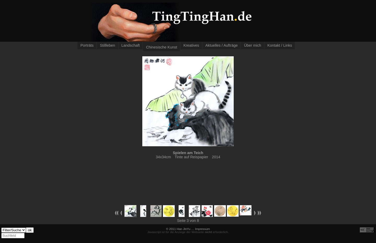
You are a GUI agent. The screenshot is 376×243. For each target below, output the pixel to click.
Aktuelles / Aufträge (221, 45)
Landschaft (130, 45)
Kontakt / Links (279, 45)
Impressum (202, 228)
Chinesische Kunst (161, 47)
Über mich (252, 45)
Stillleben (107, 45)
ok (30, 230)
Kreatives (191, 45)
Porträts (86, 45)
